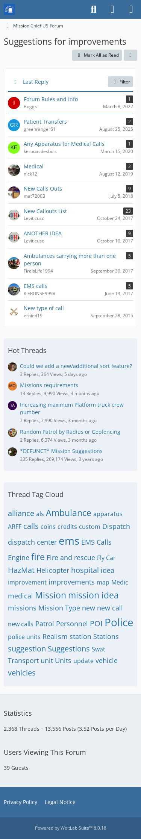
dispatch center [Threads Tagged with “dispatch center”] (32, 542)
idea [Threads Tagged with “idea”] (107, 570)
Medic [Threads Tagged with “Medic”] (119, 582)
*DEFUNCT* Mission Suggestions (61, 450)
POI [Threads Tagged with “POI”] (96, 623)
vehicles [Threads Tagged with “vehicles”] (22, 673)
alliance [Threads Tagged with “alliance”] (21, 513)
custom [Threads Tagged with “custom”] (89, 526)
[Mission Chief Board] (9, 9)
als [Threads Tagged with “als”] (40, 514)
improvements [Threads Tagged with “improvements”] (72, 581)
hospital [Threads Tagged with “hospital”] (85, 570)
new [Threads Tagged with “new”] (88, 607)
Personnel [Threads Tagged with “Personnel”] (72, 623)
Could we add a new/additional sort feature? (76, 366)
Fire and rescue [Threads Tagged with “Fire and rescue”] (71, 557)
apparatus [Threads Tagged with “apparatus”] (108, 514)
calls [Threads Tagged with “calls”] (31, 526)
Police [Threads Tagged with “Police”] (119, 622)
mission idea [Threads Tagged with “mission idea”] (93, 595)
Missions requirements (49, 385)
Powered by (70, 828)
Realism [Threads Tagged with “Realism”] (55, 636)
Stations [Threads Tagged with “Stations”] (106, 636)
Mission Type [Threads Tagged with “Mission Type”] (59, 607)
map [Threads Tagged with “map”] (103, 582)
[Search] (93, 9)
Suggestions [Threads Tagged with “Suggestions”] (69, 649)
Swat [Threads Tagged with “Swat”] (98, 649)
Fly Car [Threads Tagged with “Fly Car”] (106, 558)
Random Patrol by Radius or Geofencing (70, 431)
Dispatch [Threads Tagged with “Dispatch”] (116, 526)
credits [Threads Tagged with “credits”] (67, 526)
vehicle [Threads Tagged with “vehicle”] (107, 660)
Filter (120, 82)
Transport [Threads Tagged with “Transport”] (23, 660)
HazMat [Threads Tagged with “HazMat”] (21, 570)
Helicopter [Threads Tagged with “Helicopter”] (52, 570)
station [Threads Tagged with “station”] (80, 636)
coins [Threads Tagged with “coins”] (48, 526)
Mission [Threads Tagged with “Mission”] (50, 595)
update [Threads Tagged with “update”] (83, 661)
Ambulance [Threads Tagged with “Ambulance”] (68, 513)
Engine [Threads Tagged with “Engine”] (18, 557)
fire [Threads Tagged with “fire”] (38, 557)
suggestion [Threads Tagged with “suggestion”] (27, 649)
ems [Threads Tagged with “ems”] (69, 540)
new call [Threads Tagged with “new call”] (110, 607)
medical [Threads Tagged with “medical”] (20, 595)
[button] (130, 55)
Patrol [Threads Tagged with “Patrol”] (44, 623)
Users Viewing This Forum (45, 752)
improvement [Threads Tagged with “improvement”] (27, 582)
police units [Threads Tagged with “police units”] (24, 637)
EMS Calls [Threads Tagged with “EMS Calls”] (96, 542)
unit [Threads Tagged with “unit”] (47, 660)
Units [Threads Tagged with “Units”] (63, 660)
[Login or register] (112, 9)
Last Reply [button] (36, 81)
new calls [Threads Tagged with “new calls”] (20, 624)
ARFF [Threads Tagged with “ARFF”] (14, 526)
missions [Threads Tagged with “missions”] (22, 607)
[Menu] (131, 9)
